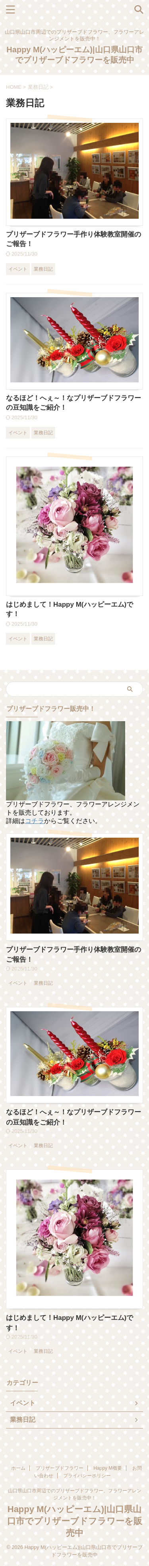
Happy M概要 (107, 1468)
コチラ (34, 820)
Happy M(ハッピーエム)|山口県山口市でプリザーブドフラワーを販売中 (74, 1521)
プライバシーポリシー (87, 1475)
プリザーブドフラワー (59, 1468)
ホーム (18, 1468)
